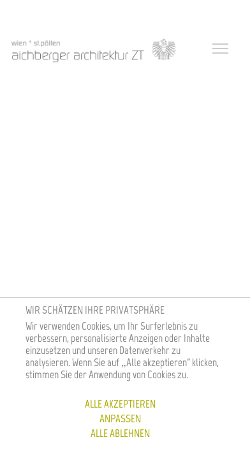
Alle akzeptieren (120, 403)
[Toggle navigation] (222, 50)
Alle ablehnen (120, 433)
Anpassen (120, 418)
